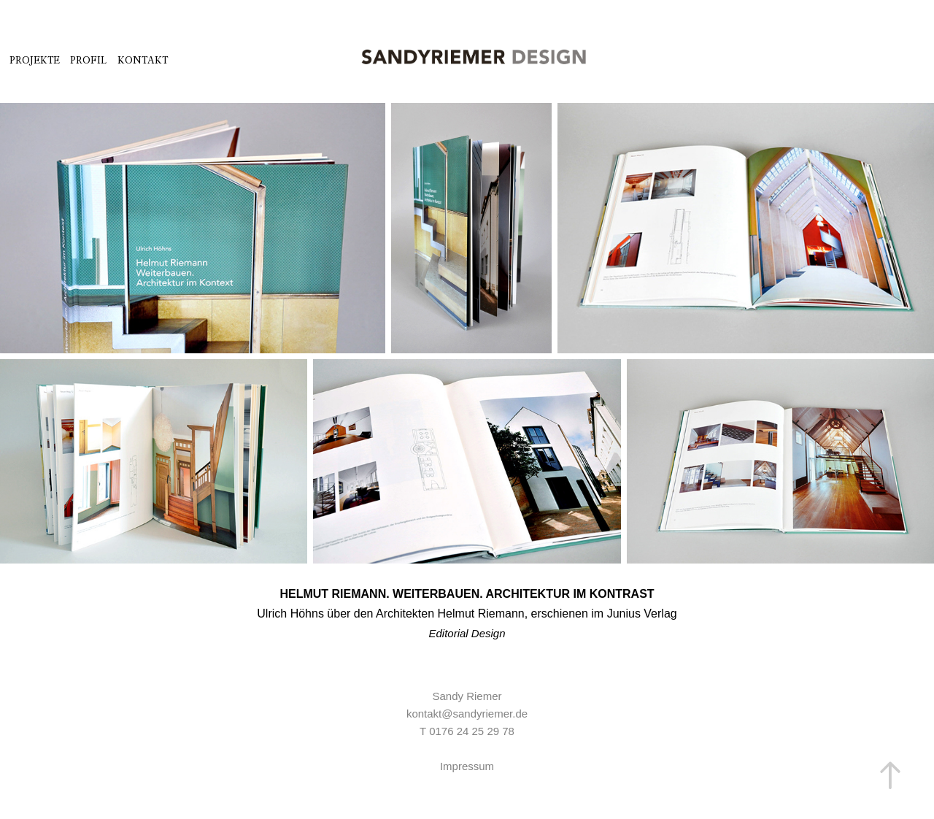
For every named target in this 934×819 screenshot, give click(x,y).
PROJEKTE (34, 60)
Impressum (467, 766)
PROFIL (88, 60)
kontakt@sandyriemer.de (467, 713)
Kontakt (142, 60)
